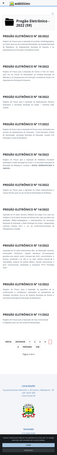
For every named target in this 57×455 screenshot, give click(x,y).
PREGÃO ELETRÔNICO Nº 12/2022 (26, 284)
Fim (37, 347)
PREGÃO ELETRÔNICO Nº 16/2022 (26, 154)
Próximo (27, 347)
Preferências (28, 450)
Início (8, 341)
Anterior (20, 341)
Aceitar (28, 445)
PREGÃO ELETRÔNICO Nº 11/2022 (26, 314)
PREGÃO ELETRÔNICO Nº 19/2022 (26, 66)
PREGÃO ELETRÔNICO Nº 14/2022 (26, 209)
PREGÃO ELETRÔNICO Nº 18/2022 (26, 97)
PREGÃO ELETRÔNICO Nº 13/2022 (26, 245)
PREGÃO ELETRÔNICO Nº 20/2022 (26, 36)
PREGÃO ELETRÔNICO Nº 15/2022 (26, 185)
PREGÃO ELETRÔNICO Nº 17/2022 (26, 124)
